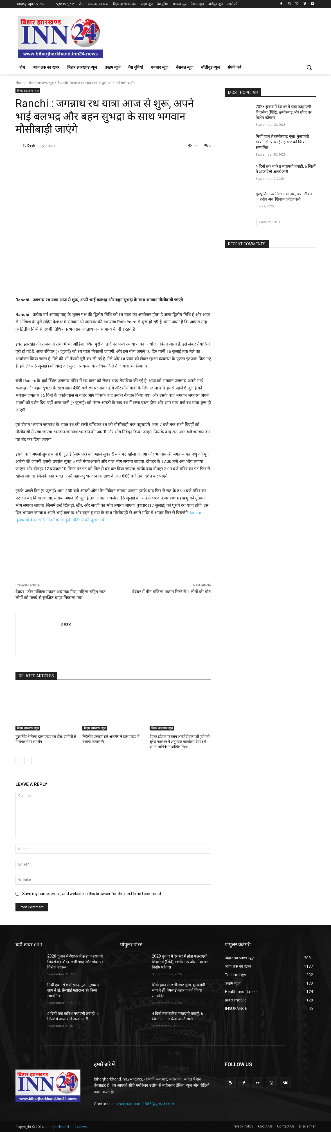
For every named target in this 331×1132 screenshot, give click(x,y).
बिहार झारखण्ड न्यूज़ (41, 82)
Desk (31, 145)
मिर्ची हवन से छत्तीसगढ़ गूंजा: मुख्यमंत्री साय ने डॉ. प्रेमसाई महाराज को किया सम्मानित (282, 142)
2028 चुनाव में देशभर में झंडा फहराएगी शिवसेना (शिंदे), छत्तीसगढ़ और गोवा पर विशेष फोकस (284, 112)
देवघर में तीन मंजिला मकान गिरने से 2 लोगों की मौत (171, 591)
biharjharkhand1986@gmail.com (145, 1103)
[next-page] (27, 760)
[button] (309, 67)
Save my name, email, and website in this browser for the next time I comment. (92, 893)
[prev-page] (18, 760)
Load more (270, 221)
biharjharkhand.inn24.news (65, 1126)
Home (20, 82)
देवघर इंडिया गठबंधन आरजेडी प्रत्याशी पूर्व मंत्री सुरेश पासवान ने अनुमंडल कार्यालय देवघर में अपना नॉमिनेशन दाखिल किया (180, 741)
